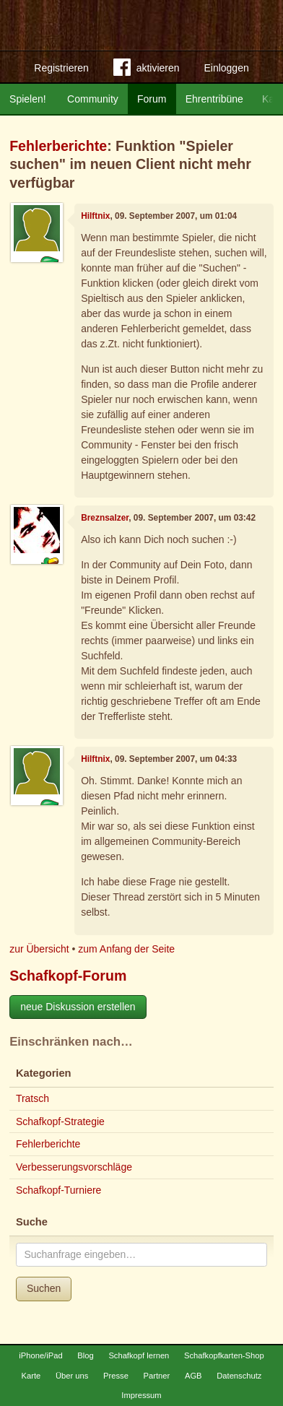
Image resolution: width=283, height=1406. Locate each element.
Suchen (44, 1288)
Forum (151, 99)
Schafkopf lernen (138, 1355)
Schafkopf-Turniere (59, 1190)
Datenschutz (239, 1375)
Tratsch (32, 1098)
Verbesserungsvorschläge (74, 1167)
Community (92, 99)
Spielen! (27, 99)
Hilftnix (95, 216)
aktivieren (146, 70)
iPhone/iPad (40, 1355)
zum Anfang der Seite (126, 949)
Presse (116, 1375)
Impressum (141, 1395)
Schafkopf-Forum (67, 976)
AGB (193, 1375)
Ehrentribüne (214, 99)
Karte (31, 1375)
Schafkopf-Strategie (60, 1121)
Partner (157, 1375)
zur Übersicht (39, 949)
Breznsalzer (105, 518)
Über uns (72, 1375)
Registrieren (61, 68)
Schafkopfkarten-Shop (224, 1355)
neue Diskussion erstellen (78, 1006)
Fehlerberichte (58, 146)
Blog (85, 1355)
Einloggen (226, 68)
